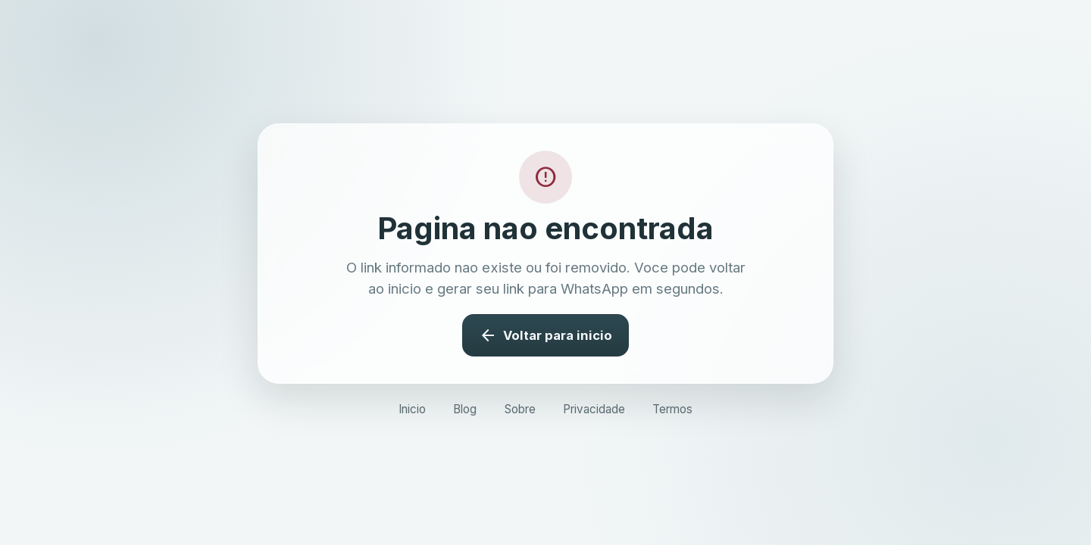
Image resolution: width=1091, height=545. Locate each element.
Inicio (412, 409)
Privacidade (594, 409)
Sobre (520, 409)
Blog (465, 409)
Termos (672, 409)
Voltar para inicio (545, 335)
